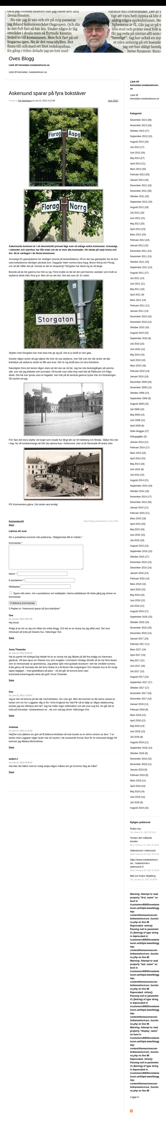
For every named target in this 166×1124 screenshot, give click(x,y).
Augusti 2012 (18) (139, 207)
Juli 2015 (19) (137, 540)
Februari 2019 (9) (139, 775)
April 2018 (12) (137, 720)
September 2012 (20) (141, 201)
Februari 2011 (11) (139, 305)
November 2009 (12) (141, 387)
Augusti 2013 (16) (139, 141)
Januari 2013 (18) (139, 180)
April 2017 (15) (137, 655)
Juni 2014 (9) (137, 469)
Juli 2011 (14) (137, 278)
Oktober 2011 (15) (139, 262)
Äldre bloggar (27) (139, 431)
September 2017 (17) (141, 682)
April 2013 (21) (137, 163)
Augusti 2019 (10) (139, 808)
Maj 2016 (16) (137, 595)
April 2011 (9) (137, 294)
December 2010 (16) (141, 316)
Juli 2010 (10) (137, 343)
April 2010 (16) (137, 360)
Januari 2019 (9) (138, 769)
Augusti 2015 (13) (139, 545)
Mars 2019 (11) (138, 780)
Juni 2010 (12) (137, 349)
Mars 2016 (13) (138, 584)
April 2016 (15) (137, 589)
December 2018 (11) (141, 764)
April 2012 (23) (137, 229)
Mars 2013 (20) (138, 169)
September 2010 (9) (140, 338)
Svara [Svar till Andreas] (11, 752)
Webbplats (14, 591)
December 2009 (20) (141, 382)
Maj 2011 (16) (137, 289)
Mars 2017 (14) (138, 649)
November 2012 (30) (141, 191)
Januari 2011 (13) (139, 311)
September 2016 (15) (141, 616)
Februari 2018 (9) (139, 709)
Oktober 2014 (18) (139, 491)
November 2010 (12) (141, 322)
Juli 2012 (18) (137, 212)
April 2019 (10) (137, 786)
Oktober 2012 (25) (139, 196)
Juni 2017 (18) (137, 666)
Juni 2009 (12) (137, 420)
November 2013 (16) (141, 125)
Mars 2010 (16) (138, 365)
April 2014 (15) (137, 458)
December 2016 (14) (141, 633)
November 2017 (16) (141, 693)
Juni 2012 (113, 100)
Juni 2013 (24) (137, 152)
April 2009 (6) (137, 425)
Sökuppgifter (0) (138, 436)
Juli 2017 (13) (137, 671)
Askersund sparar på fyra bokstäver (47, 93)
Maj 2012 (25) (137, 223)
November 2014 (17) (141, 496)
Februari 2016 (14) (139, 578)
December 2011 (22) (141, 251)
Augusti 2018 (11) (139, 742)
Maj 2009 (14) (137, 414)
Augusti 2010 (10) (139, 333)
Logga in (134, 1097)
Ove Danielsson (25, 101)
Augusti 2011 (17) (139, 272)
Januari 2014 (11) (139, 442)
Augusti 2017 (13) (139, 676)
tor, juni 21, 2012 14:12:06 (43, 101)
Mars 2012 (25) (138, 234)
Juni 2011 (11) (137, 283)
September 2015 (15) (141, 551)
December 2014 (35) (141, 502)
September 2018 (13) (141, 747)
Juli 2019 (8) (136, 802)
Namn (13, 578)
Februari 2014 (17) (139, 447)
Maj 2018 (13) (137, 726)
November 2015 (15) (141, 562)
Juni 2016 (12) (137, 600)
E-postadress (16, 585)
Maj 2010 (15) (137, 354)
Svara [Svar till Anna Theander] (11, 685)
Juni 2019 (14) (137, 797)
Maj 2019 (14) (137, 791)
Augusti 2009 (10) (139, 403)
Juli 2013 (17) (137, 147)
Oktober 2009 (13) (139, 393)
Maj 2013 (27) (137, 158)
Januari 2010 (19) (139, 376)
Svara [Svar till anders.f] (11, 777)
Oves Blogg (21, 58)
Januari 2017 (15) (139, 638)
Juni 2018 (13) (137, 731)
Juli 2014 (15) (137, 474)
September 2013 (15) (141, 136)
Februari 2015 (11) (139, 513)
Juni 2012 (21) (137, 218)
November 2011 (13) (141, 256)
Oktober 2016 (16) (139, 622)
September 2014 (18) (141, 485)
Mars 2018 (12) (138, 715)
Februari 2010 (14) (139, 371)
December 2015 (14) (141, 567)
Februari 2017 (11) (139, 644)
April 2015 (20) (137, 524)
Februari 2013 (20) (139, 174)
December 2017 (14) (141, 698)
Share (11, 525)
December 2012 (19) (141, 185)
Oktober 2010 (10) (139, 327)
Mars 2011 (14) (138, 300)
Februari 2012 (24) (139, 240)
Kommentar (15, 543)
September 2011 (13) (141, 267)
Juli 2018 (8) (136, 737)
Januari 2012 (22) (139, 245)
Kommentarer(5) (16, 521)
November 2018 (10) (141, 758)
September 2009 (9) (140, 398)
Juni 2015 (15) (137, 535)
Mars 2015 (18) (138, 518)
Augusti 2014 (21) (139, 480)
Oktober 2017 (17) (139, 687)
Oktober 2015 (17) (139, 556)
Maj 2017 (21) (137, 660)
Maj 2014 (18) (137, 464)
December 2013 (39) (141, 120)
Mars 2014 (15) (138, 453)
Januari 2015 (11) (139, 507)
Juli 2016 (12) (137, 606)
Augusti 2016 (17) (139, 611)
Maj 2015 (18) (137, 529)
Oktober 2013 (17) (139, 130)
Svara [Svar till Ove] (11, 643)
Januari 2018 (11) (139, 704)
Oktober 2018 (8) (139, 753)
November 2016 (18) (141, 627)
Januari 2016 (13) (139, 573)
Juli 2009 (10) (137, 409)
